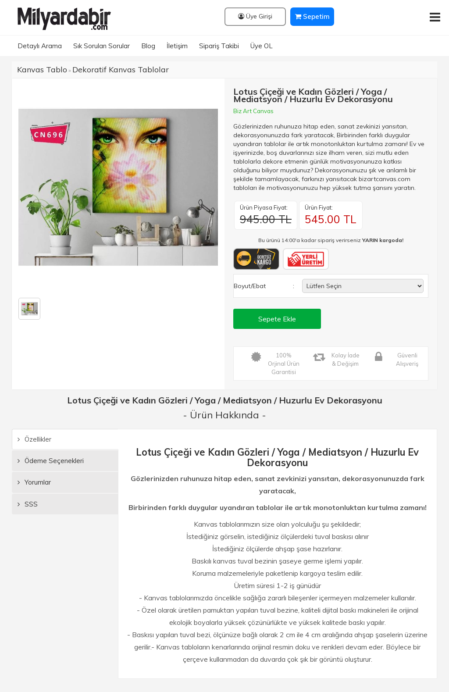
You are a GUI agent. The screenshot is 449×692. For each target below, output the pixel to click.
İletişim (177, 46)
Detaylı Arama (40, 46)
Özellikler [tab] (34, 439)
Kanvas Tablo (42, 69)
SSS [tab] (28, 504)
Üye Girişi (255, 16)
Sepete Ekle (277, 318)
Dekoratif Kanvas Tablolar (120, 69)
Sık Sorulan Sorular (101, 46)
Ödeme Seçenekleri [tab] (51, 461)
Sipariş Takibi (219, 46)
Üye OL (261, 46)
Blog (148, 46)
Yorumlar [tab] (34, 482)
